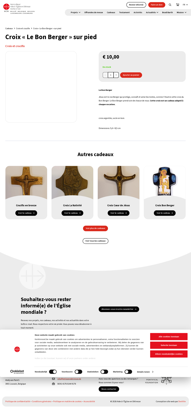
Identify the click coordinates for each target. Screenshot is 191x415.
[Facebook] (29, 343)
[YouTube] (48, 343)
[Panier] (178, 5)
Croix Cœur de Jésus (119, 207)
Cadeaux (9, 28)
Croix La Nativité (72, 207)
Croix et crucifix (23, 28)
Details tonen (143, 410)
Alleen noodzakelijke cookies (169, 392)
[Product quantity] (111, 75)
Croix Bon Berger (165, 207)
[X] (38, 343)
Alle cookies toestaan (169, 374)
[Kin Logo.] (23, 9)
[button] (170, 5)
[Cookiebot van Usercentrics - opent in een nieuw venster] (17, 410)
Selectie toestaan (169, 383)
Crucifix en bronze (26, 207)
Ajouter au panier (131, 75)
